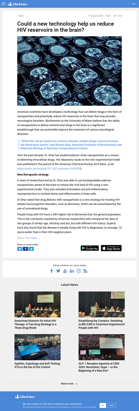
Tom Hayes (31, 238)
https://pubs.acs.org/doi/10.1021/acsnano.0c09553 (49, 168)
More (112, 405)
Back (20, 15)
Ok (103, 405)
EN (134, 3)
